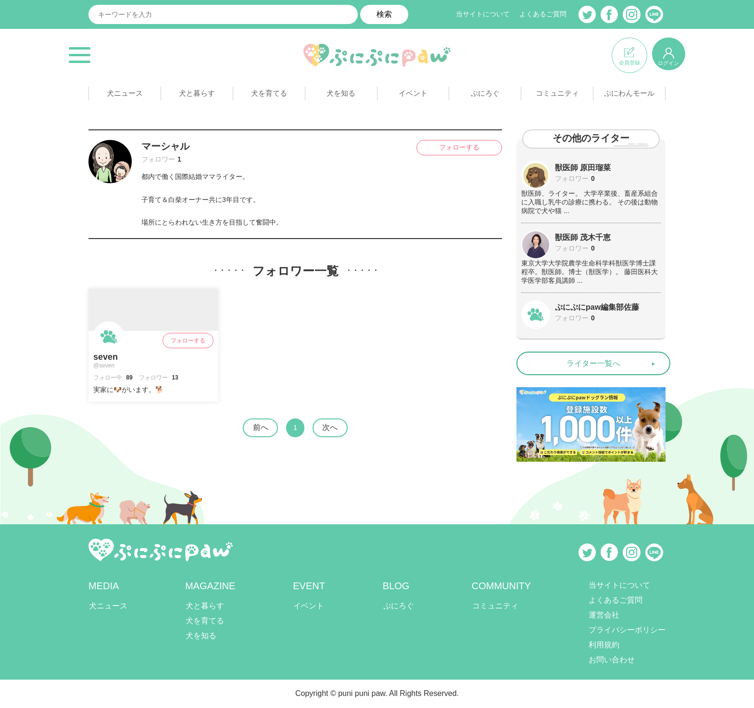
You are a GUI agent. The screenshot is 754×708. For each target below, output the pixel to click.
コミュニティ (557, 95)
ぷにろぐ (485, 95)
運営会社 (604, 615)
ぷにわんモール (629, 95)
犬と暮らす (196, 95)
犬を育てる (269, 95)
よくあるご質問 (542, 14)
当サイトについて (483, 14)
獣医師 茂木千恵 (583, 237)
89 (129, 377)
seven (105, 357)
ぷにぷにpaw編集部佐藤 (597, 307)
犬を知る (341, 95)
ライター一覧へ (593, 363)
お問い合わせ (612, 660)
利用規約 (604, 645)
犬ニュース (124, 95)
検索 (384, 14)
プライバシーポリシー (627, 630)
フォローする (454, 148)
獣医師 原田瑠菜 (583, 168)
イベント (413, 95)
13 (174, 377)
